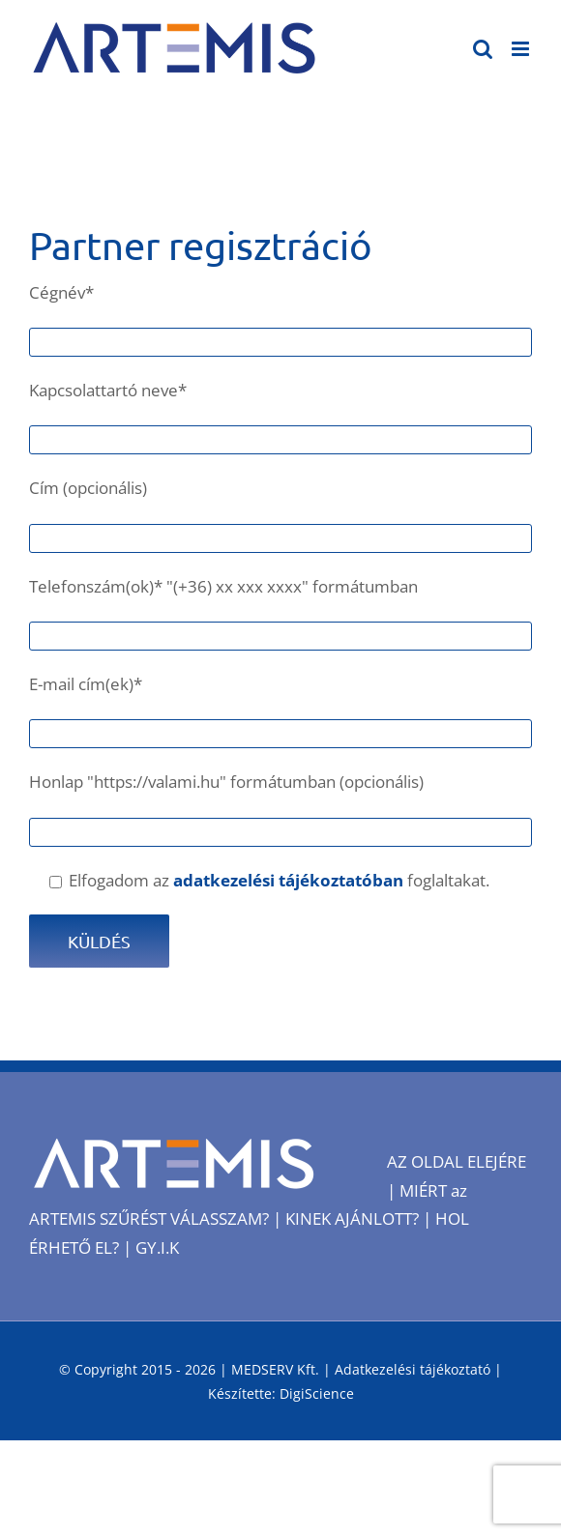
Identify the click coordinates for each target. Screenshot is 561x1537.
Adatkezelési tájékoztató (412, 1369)
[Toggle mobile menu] (522, 49)
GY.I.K (157, 1247)
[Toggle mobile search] (482, 49)
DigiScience (317, 1393)
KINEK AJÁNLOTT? (352, 1218)
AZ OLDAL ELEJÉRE (456, 1161)
